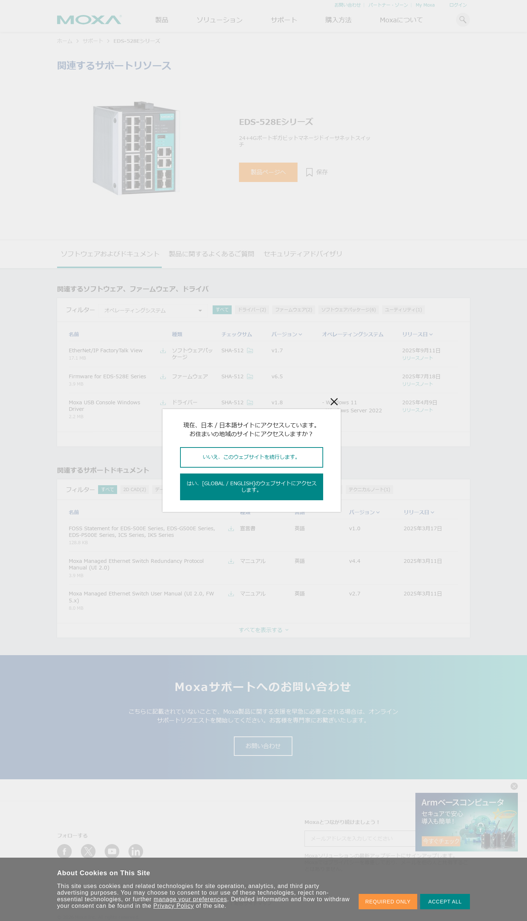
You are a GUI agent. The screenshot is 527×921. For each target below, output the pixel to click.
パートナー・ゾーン (388, 5)
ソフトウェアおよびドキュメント (110, 253)
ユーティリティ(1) (403, 310)
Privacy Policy (173, 906)
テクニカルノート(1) (369, 489)
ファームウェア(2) (293, 310)
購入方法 (338, 19)
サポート (284, 19)
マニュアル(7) (239, 489)
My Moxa (425, 5)
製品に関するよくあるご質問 (211, 253)
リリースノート (417, 358)
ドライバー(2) (252, 310)
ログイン (458, 5)
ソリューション (220, 19)
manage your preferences (190, 899)
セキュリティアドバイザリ (303, 253)
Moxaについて (401, 19)
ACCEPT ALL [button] (445, 902)
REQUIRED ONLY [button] (388, 902)
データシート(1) (171, 489)
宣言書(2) (206, 489)
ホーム (64, 40)
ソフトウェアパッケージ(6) (348, 310)
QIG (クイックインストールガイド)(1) (301, 489)
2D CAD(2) (134, 489)
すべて (222, 310)
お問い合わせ (347, 5)
